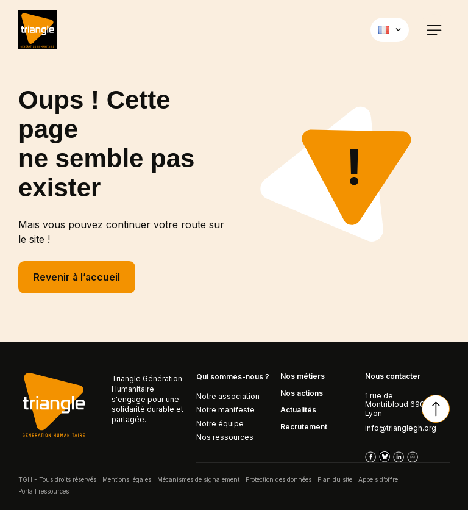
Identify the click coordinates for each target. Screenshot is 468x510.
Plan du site (334, 479)
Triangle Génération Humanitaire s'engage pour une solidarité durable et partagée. (147, 400)
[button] (434, 29)
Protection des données (278, 479)
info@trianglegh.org (400, 428)
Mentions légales (126, 479)
